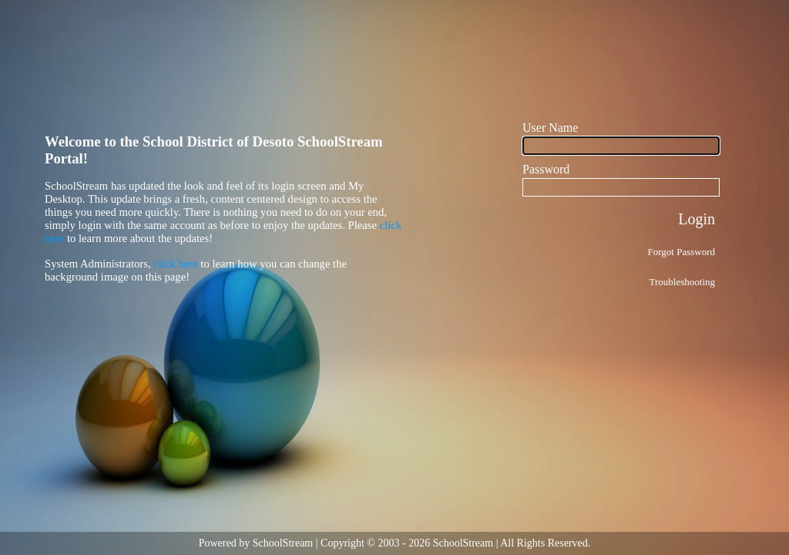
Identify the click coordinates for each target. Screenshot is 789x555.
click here (175, 263)
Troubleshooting (682, 282)
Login (696, 218)
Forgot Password (681, 251)
